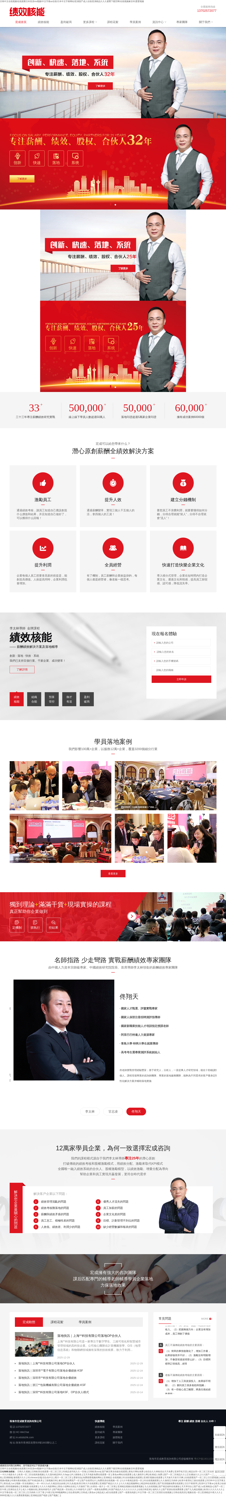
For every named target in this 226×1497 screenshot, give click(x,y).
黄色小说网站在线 (66, 1486)
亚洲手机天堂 (181, 1471)
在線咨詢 (220, 1434)
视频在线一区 (194, 1492)
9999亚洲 (4, 1495)
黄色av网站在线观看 (122, 1474)
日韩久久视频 (24, 1471)
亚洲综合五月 (14, 1489)
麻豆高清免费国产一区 (69, 1480)
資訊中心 (158, 22)
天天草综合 (187, 1486)
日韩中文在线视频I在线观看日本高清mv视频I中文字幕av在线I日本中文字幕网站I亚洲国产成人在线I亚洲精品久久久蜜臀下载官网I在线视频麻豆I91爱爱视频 (72, 1)
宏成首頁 (20, 22)
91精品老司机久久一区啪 (75, 1471)
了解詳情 (22, 669)
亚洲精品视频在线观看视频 (130, 1486)
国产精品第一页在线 (63, 1489)
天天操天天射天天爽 (174, 1477)
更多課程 (88, 22)
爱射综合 (77, 1477)
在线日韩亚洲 (144, 1489)
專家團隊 (182, 22)
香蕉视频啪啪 (12, 1486)
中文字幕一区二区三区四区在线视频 (155, 1492)
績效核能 (43, 22)
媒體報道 (118, 1437)
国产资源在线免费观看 (173, 1489)
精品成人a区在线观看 (107, 1492)
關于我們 (204, 22)
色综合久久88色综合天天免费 (159, 1471)
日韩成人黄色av (88, 1492)
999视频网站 (61, 1492)
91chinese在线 (35, 1477)
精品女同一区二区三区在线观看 (204, 1471)
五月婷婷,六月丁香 (36, 1492)
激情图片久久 (19, 1477)
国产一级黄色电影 (128, 1492)
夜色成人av (9, 1483)
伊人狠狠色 (76, 1474)
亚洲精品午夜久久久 (211, 1492)
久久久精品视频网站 (130, 1483)
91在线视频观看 (152, 1480)
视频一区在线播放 (24, 1483)
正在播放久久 (193, 1474)
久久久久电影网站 (48, 1486)
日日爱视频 (213, 1477)
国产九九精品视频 (194, 1489)
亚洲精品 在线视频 (113, 1477)
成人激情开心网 (141, 1474)
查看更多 (113, 873)
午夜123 (50, 1492)
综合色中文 (48, 1477)
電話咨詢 (220, 1459)
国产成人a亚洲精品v (203, 1486)
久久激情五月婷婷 (169, 1480)
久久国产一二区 (208, 1474)
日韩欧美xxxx (94, 1471)
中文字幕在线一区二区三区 (13, 1492)
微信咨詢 (220, 1447)
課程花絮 (112, 22)
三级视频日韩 (51, 1480)
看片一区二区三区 (63, 1477)
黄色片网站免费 (136, 1471)
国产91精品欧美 (35, 1480)
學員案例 (135, 22)
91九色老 (71, 1483)
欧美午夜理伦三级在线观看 (192, 1480)
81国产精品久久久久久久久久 (123, 1489)
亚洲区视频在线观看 (153, 1477)
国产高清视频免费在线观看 (170, 1483)
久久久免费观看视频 (19, 1495)
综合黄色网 (74, 1492)
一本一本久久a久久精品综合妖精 (50, 1483)
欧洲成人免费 (156, 1474)
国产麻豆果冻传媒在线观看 (115, 1471)
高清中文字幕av (206, 1483)
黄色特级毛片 (45, 1489)
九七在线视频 (151, 1486)
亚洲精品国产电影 (39, 1495)
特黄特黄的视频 (18, 1480)
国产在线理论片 (89, 1480)
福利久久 (157, 1489)
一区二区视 (110, 1486)
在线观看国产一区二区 (196, 1477)
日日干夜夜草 (191, 1483)
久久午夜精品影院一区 (132, 1480)
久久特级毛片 (80, 1489)
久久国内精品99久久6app (58, 1474)
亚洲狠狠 (8, 1477)
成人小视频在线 (30, 1489)
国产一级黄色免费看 (98, 1489)
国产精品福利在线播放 (169, 1486)
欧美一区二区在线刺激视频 (31, 1474)
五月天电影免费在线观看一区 (97, 1474)
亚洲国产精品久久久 (109, 1483)
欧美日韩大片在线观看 (87, 1483)
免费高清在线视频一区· (109, 1480)
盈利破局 (66, 22)
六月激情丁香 (83, 1486)
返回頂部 (220, 1471)
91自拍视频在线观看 (133, 1477)
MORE (205, 1318)
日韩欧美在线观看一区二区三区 (47, 1471)
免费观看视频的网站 (92, 1477)
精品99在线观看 (149, 1483)
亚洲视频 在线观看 (29, 1486)
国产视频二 (54, 1495)
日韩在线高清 (179, 1492)
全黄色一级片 (97, 1486)
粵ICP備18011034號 (205, 1458)
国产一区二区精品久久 (174, 1474)
